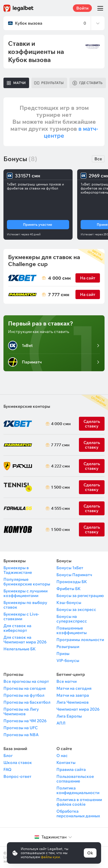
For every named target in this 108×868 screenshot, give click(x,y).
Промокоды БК (71, 581)
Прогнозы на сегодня (24, 688)
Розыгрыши (67, 646)
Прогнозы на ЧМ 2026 (25, 720)
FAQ (7, 769)
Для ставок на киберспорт (17, 628)
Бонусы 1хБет (69, 567)
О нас (62, 755)
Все (98, 158)
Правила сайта (71, 769)
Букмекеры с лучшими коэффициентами (25, 593)
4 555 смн (59, 508)
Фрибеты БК (68, 588)
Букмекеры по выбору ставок (25, 605)
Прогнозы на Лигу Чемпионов (21, 711)
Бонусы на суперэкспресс (71, 619)
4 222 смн (59, 466)
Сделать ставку (92, 466)
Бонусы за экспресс (76, 609)
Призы (62, 653)
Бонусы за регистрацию (80, 595)
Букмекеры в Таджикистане (17, 570)
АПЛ (60, 723)
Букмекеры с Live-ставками (21, 616)
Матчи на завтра (72, 695)
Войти (82, 8)
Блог (8, 755)
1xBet (20, 345)
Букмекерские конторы (26, 406)
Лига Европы (69, 716)
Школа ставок (17, 762)
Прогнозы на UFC (20, 727)
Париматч (25, 362)
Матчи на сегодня (74, 688)
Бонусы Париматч (74, 574)
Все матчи (66, 681)
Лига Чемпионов (72, 702)
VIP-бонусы (67, 660)
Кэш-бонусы (68, 602)
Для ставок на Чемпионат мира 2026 (25, 640)
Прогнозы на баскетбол (26, 702)
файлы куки (50, 857)
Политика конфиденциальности (77, 790)
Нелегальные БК (19, 649)
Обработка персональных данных (78, 813)
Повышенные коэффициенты (71, 630)
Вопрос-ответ (17, 776)
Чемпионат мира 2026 (78, 709)
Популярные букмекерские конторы (26, 582)
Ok (90, 853)
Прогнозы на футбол (23, 695)
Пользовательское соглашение (75, 779)
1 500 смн (59, 487)
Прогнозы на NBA (21, 734)
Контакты (65, 762)
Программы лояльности (80, 639)
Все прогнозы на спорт (26, 681)
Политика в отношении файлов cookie (79, 802)
